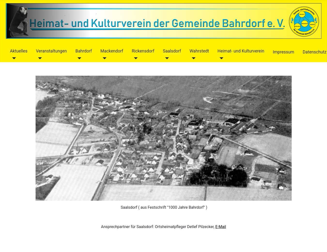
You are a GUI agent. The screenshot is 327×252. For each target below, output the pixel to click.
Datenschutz (315, 52)
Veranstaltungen (51, 51)
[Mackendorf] (103, 58)
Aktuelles (18, 51)
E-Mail (220, 226)
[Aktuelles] (13, 58)
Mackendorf (111, 51)
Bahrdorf (83, 51)
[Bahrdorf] (78, 58)
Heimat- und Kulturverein (241, 51)
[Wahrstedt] (193, 58)
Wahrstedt (199, 51)
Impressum (283, 52)
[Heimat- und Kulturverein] (221, 58)
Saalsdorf (172, 51)
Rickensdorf (143, 51)
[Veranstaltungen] (39, 58)
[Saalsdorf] (166, 58)
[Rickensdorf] (135, 58)
